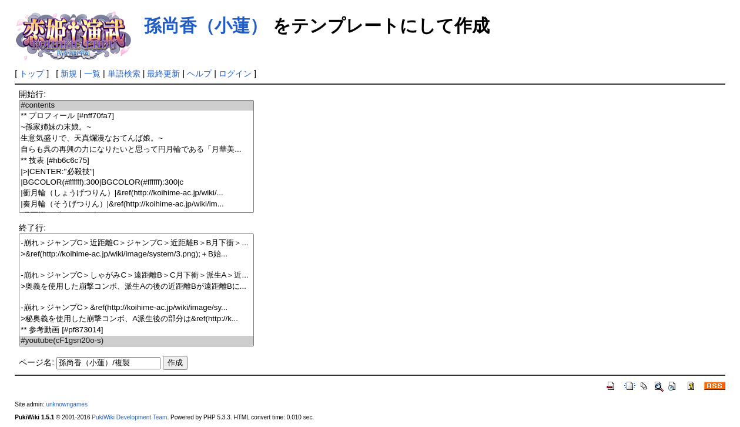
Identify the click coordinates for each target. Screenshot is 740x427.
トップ (31, 73)
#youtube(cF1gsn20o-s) (136, 341)
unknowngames (67, 404)
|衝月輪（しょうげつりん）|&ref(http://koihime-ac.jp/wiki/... (136, 193)
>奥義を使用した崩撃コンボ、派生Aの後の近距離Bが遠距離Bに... (136, 286)
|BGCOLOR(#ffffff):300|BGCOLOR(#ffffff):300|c (136, 183)
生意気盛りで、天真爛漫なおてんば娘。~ (136, 138)
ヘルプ (199, 73)
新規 (69, 73)
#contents (136, 106)
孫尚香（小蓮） (205, 25)
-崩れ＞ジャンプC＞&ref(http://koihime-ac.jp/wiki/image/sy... (136, 307)
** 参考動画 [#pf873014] (136, 330)
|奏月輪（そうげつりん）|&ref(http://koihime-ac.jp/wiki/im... (136, 204)
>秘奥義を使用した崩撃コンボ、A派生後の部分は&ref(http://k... (136, 319)
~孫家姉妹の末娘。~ (136, 127)
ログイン (235, 73)
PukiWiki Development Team (129, 417)
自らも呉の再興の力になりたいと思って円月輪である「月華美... (136, 149)
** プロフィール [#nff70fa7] (136, 116)
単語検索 (124, 73)
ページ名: (36, 362)
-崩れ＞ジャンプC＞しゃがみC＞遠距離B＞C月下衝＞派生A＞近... (136, 275)
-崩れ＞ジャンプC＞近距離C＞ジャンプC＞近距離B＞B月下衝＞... (136, 243)
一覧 (92, 73)
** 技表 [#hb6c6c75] (136, 160)
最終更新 (163, 73)
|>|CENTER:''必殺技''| (136, 172)
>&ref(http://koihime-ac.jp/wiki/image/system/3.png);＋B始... (136, 254)
